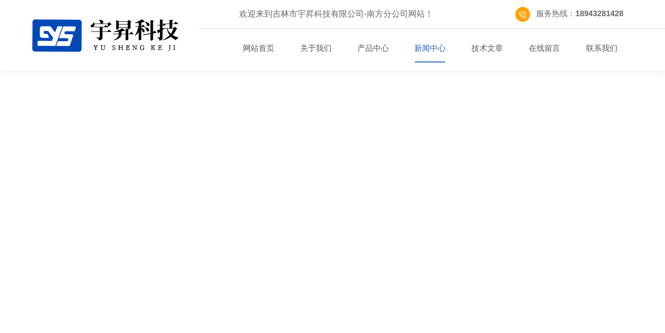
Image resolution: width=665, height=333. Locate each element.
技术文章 (487, 48)
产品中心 (373, 48)
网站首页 (258, 48)
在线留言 (544, 48)
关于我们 (316, 48)
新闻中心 (430, 48)
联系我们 (601, 48)
